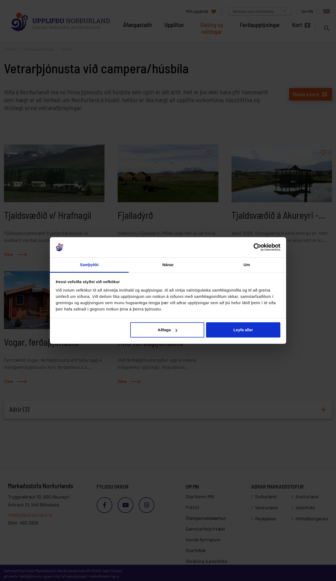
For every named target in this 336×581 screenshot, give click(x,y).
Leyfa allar (243, 330)
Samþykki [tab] (89, 264)
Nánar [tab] (168, 264)
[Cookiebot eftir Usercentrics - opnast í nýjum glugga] (257, 247)
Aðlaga (167, 330)
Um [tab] (247, 264)
